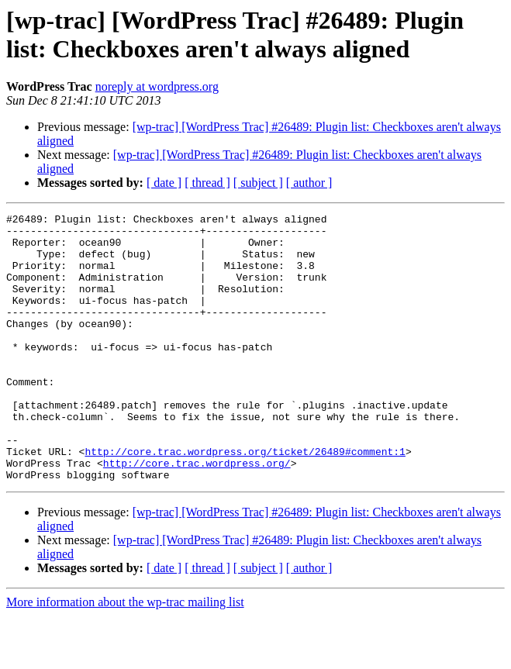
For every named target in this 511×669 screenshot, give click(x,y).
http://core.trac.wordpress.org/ (197, 514)
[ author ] (309, 182)
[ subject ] (258, 182)
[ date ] (164, 182)
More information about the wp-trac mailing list (125, 655)
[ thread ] (207, 182)
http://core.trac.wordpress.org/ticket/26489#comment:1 (245, 500)
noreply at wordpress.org (157, 86)
